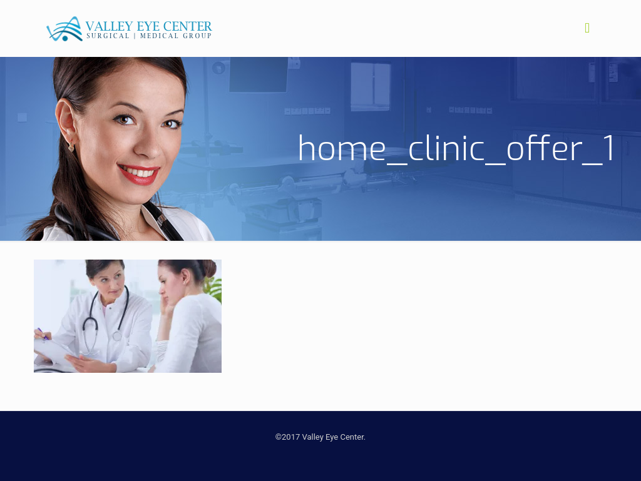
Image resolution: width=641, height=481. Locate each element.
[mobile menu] (587, 28)
